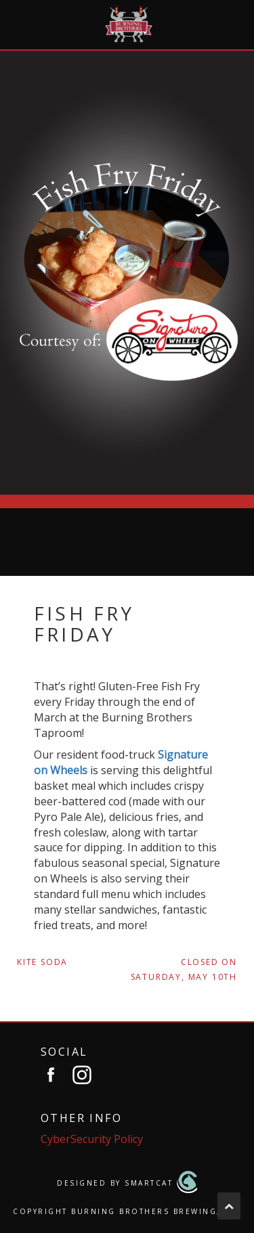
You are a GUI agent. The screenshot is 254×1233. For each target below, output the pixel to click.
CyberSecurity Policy (92, 1138)
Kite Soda (42, 962)
